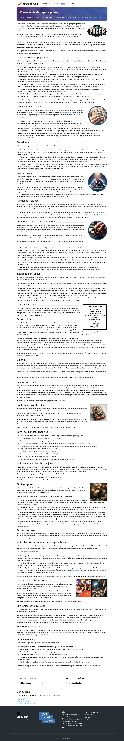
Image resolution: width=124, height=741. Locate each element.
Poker (63, 4)
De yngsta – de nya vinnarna (26, 703)
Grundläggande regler (47, 17)
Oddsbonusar (46, 4)
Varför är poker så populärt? (33, 17)
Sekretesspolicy (90, 715)
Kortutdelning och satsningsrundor (74, 17)
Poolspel (71, 4)
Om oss (87, 717)
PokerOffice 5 (21, 699)
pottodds (95, 521)
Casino (56, 4)
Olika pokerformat (59, 17)
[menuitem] (46, 3)
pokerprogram (75, 570)
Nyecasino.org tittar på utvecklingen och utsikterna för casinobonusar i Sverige (73, 725)
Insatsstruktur (88, 17)
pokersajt (64, 26)
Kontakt (87, 719)
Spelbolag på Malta (23, 701)
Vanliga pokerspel (97, 17)
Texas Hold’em (66, 112)
